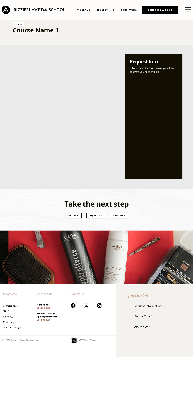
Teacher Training (11, 327)
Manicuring (8, 322)
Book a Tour (142, 316)
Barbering (8, 316)
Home (18, 24)
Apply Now (73, 215)
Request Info (96, 215)
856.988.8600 (43, 319)
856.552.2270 (43, 307)
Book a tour (118, 215)
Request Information (147, 306)
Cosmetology (9, 305)
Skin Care (7, 311)
